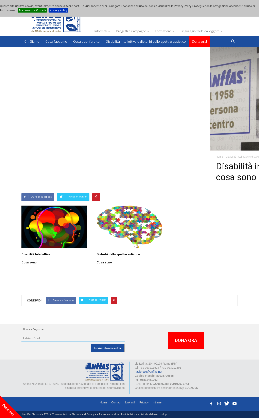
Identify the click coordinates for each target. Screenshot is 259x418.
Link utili (130, 402)
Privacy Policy (58, 10)
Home (103, 402)
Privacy (144, 402)
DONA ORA (186, 340)
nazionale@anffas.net (148, 371)
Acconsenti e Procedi (32, 10)
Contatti (116, 402)
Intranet (157, 402)
